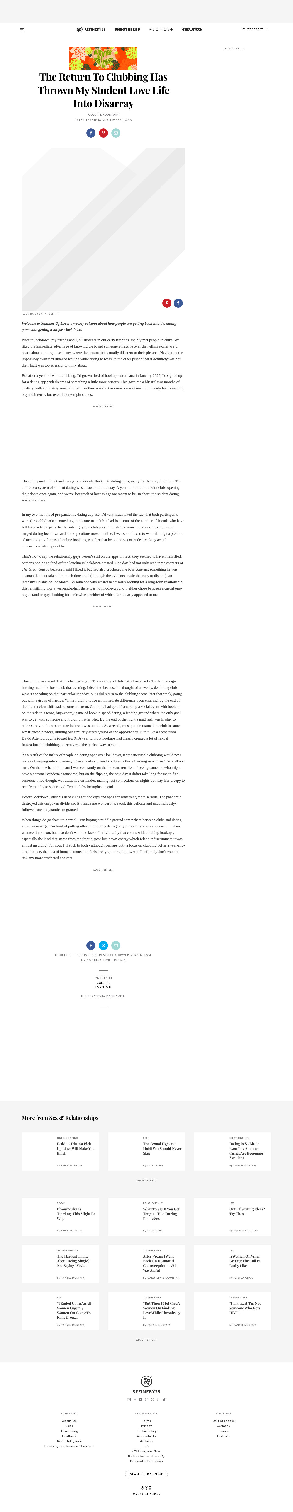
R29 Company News (146, 1451)
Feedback (69, 1436)
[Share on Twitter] (103, 945)
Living (86, 960)
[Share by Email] (115, 133)
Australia (224, 1436)
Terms (146, 1421)
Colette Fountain (103, 115)
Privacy (146, 1426)
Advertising (69, 1431)
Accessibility (146, 1436)
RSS (146, 1446)
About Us (69, 1421)
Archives (146, 1441)
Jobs (69, 1426)
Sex (123, 960)
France (224, 1431)
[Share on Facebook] (90, 133)
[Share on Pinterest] (103, 133)
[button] (248, 33)
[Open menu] (22, 28)
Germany (224, 1426)
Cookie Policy (146, 1431)
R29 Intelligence (69, 1441)
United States (223, 1421)
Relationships (105, 960)
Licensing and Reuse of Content (69, 1446)
